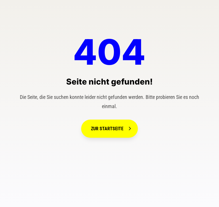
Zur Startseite (107, 128)
